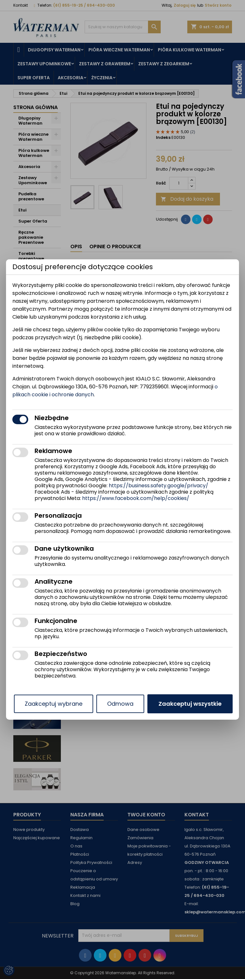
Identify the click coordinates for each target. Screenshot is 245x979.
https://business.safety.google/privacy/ (158, 485)
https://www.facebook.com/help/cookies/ (135, 498)
